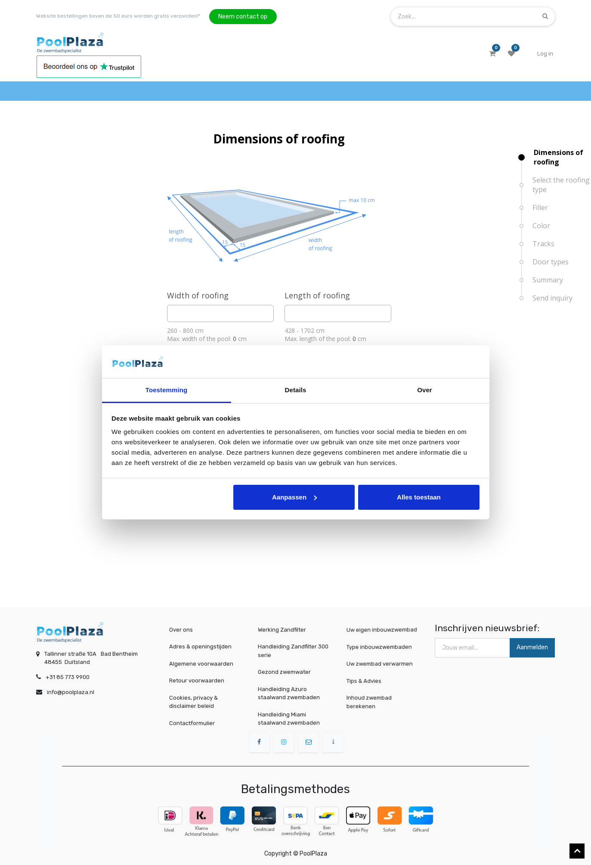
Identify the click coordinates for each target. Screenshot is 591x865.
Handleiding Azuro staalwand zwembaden (289, 693)
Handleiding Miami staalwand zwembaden (289, 718)
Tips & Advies (367, 680)
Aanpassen (294, 497)
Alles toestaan (419, 497)
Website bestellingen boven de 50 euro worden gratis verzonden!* (118, 16)
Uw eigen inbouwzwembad (382, 630)
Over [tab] (424, 390)
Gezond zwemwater (284, 672)
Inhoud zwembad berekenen (371, 701)
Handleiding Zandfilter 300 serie (293, 650)
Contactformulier (192, 723)
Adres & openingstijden (200, 646)
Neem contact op (242, 16)
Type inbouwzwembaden (380, 646)
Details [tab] (295, 390)
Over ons (181, 629)
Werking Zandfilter (282, 629)
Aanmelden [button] (532, 647)
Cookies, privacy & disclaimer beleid (193, 702)
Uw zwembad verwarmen (380, 663)
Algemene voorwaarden (201, 663)
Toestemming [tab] (166, 390)
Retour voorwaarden (196, 680)
